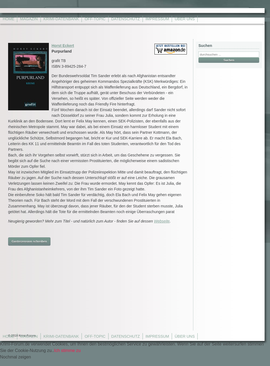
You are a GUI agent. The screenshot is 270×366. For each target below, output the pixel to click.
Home (8, 19)
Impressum (157, 19)
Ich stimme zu (67, 350)
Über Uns (185, 19)
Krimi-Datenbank (61, 19)
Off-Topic (95, 19)
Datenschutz (125, 19)
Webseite (162, 221)
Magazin (29, 19)
